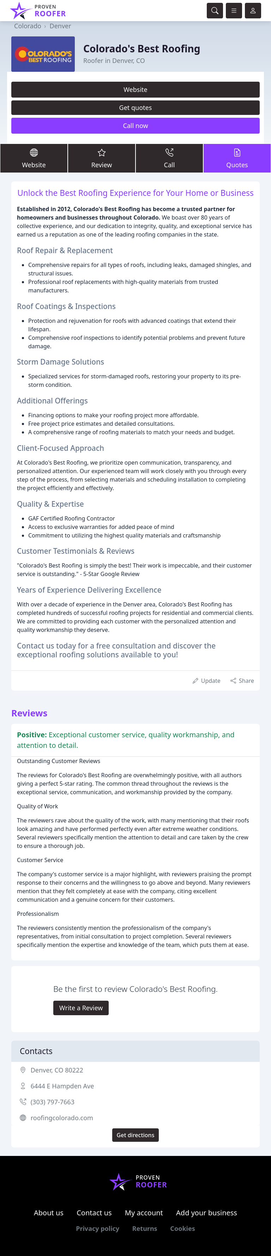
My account (144, 1212)
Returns (144, 1228)
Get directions (136, 1135)
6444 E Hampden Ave (62, 1086)
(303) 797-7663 (52, 1102)
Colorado (27, 26)
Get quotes (135, 107)
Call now (135, 125)
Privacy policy (97, 1228)
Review (102, 158)
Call (169, 158)
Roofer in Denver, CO (114, 60)
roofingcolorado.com (62, 1117)
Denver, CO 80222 (57, 1070)
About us (49, 1212)
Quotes (237, 158)
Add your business (206, 1212)
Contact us (94, 1212)
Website (135, 89)
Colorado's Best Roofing (141, 48)
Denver (60, 26)
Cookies (182, 1228)
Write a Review (81, 1008)
